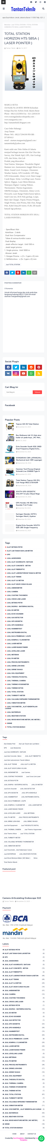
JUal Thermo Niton (15, 688)
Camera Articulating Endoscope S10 (22, 898)
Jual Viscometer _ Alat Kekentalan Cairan (21, 707)
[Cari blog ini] (19, 392)
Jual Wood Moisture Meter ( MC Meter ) (23, 720)
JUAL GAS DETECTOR (15, 617)
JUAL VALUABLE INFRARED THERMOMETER (23, 699)
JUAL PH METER (13, 658)
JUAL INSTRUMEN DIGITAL (17, 632)
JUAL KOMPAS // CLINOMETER (18, 640)
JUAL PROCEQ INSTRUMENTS (18, 662)
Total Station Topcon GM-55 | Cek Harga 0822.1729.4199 (28, 481)
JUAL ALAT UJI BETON (15, 580)
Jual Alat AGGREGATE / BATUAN (20, 562)
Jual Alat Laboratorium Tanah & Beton (24, 573)
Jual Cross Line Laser (16, 599)
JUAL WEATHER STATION (16, 716)
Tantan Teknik (10, 48)
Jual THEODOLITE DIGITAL (17, 677)
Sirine (9, 723)
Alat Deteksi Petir (14, 547)
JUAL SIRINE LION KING (16, 666)
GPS (8, 554)
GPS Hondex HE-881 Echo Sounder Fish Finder (26, 504)
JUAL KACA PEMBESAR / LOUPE (19, 636)
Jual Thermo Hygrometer (18, 684)
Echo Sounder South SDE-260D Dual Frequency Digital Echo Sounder (28, 448)
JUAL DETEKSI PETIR (14, 603)
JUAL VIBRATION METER (16, 703)
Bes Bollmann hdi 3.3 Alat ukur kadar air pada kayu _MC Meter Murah (28, 436)
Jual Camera (12, 592)
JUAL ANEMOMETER (14, 588)
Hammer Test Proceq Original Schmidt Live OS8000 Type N (28, 470)
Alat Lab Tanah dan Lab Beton (20, 551)
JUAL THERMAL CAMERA (16, 681)
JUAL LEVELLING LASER (16, 651)
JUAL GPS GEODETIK (14, 621)
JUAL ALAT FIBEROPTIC (16, 569)
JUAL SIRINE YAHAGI (15, 669)
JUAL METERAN (13, 655)
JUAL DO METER (13, 610)
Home (14, 1134)
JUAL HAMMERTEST (14, 629)
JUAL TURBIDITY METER (16, 695)
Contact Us (32, 1134)
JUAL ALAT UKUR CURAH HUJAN (19, 584)
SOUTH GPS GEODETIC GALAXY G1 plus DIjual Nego (28, 493)
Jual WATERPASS (14, 712)
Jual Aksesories (14, 558)
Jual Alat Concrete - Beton (19, 566)
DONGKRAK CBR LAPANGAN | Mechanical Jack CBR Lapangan (29, 459)
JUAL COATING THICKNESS (17, 595)
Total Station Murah (16, 727)
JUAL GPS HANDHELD (15, 625)
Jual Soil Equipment (15, 673)
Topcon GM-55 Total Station (27, 424)
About (22, 1134)
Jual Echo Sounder (15, 614)
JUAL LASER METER (14, 643)
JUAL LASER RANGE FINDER (17, 647)
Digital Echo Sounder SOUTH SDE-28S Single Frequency (28, 526)
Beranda (7, 25)
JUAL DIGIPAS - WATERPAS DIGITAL (20, 606)
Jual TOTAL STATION (18, 25)
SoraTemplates (18, 1138)
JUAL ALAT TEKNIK (14, 577)
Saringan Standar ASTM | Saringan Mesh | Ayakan (26, 515)
